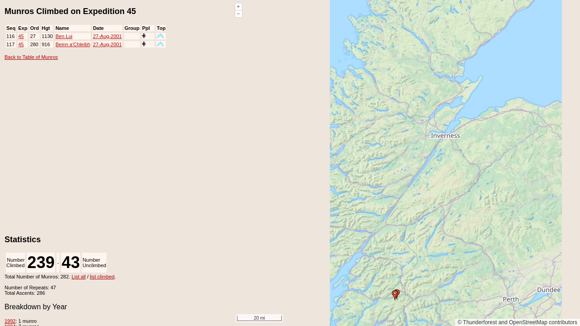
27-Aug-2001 (107, 36)
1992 (10, 321)
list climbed (102, 276)
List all (79, 276)
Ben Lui (63, 36)
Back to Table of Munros (31, 57)
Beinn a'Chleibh (72, 44)
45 (21, 36)
